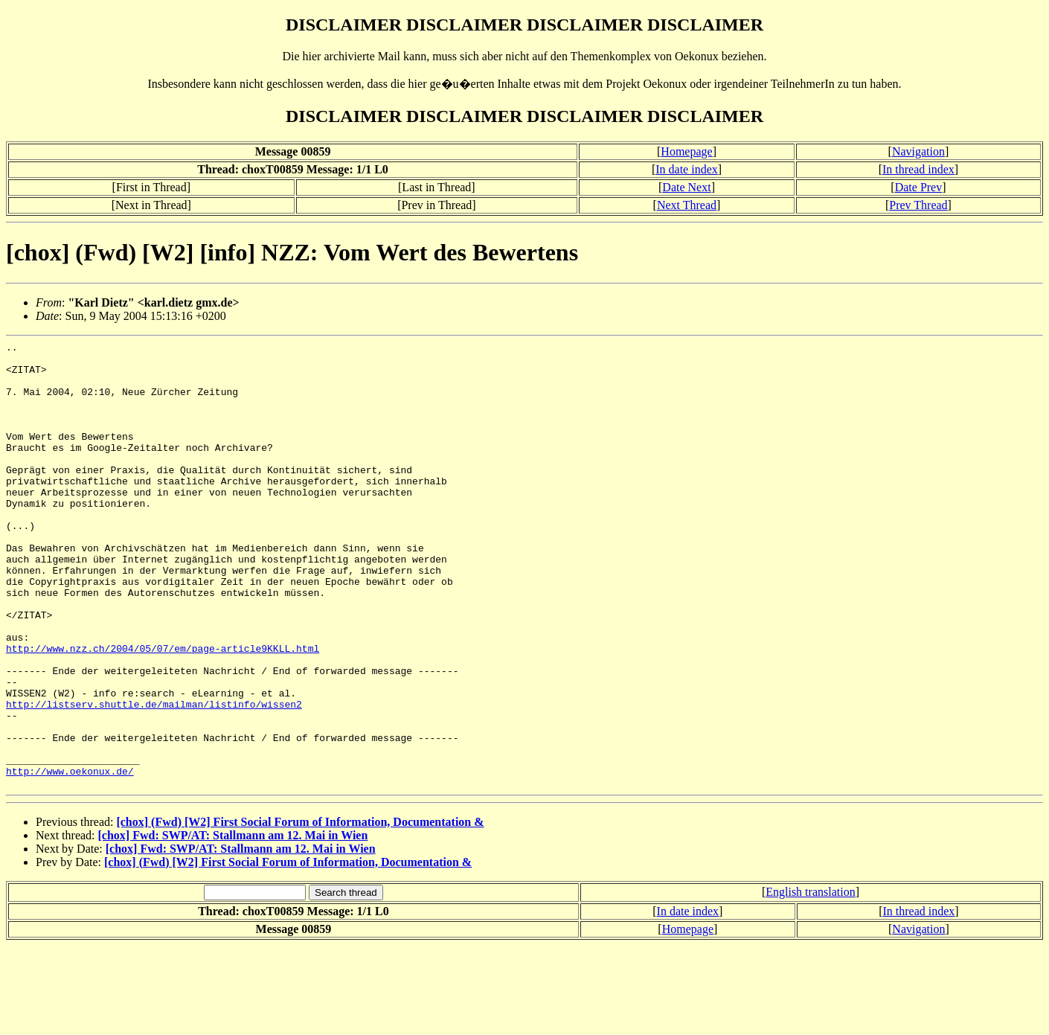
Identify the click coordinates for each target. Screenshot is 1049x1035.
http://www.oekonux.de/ (70, 858)
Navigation (918, 151)
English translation (810, 981)
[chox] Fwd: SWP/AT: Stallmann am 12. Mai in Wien (233, 924)
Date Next (686, 187)
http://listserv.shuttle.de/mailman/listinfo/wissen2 (154, 777)
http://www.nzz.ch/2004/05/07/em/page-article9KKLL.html (162, 710)
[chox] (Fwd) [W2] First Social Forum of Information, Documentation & (300, 911)
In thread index (918, 169)
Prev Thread (918, 205)
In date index (686, 169)
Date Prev (919, 187)
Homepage (686, 151)
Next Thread (686, 205)
